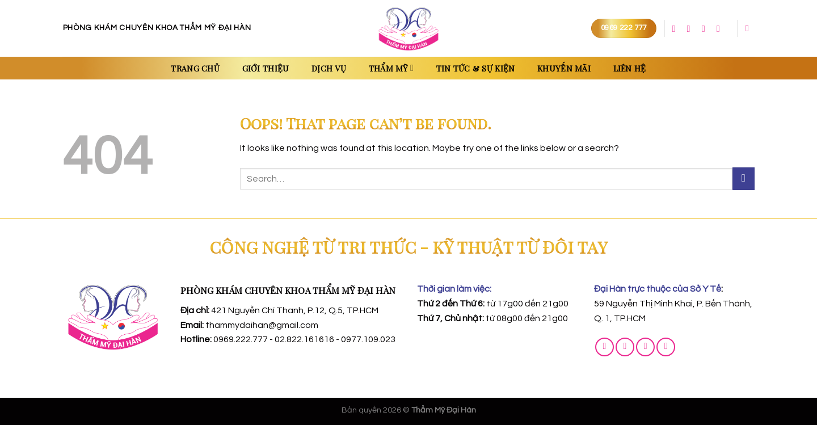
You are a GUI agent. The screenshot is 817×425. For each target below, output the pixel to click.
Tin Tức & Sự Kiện (475, 68)
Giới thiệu (265, 68)
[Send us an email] (691, 28)
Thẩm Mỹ (391, 68)
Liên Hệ (629, 68)
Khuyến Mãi (564, 68)
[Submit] (743, 178)
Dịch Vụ (328, 68)
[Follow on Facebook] (676, 28)
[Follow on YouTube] (721, 28)
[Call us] (706, 28)
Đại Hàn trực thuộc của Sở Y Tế (657, 288)
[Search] (750, 28)
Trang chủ (195, 68)
